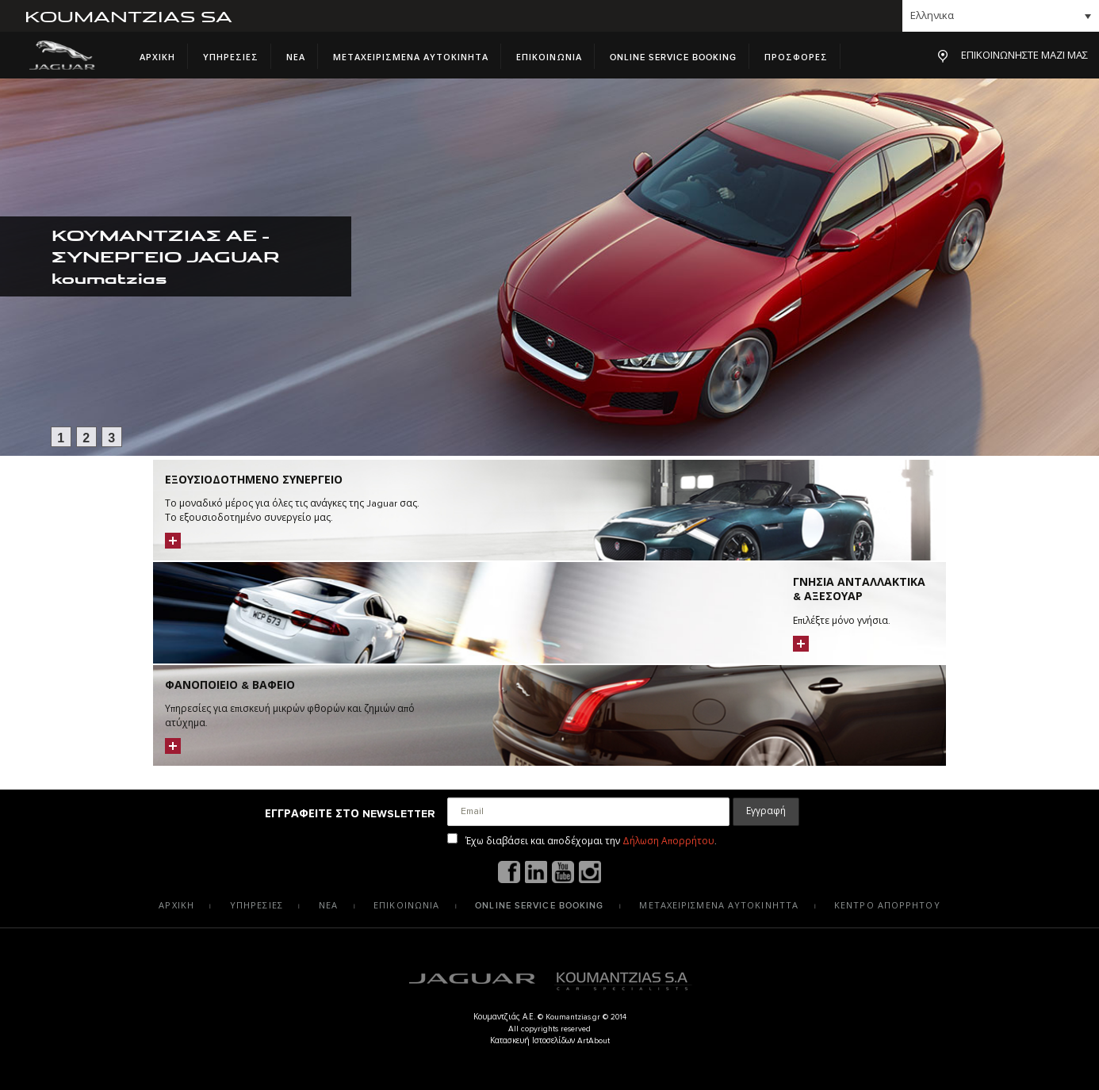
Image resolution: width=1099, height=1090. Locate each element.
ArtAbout (593, 1041)
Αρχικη (157, 57)
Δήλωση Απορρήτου (668, 841)
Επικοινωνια (549, 57)
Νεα (295, 57)
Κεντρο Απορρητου (887, 906)
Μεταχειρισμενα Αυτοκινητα (410, 57)
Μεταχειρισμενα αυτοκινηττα (718, 906)
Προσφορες (796, 57)
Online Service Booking (673, 57)
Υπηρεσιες (230, 57)
